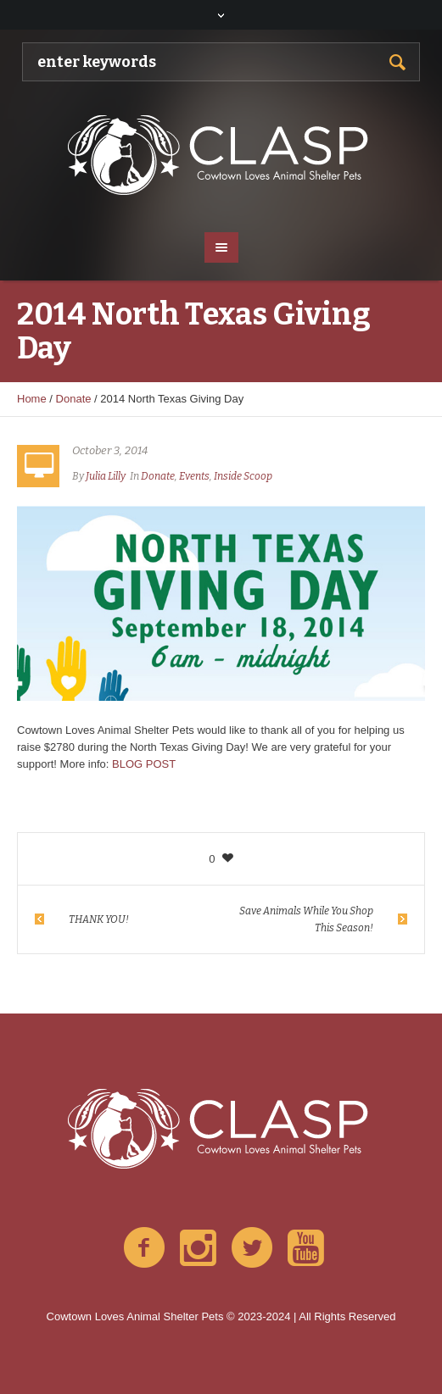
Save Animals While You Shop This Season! (306, 919)
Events (194, 476)
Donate (74, 398)
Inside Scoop (243, 476)
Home (32, 398)
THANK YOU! (99, 919)
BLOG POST (144, 764)
